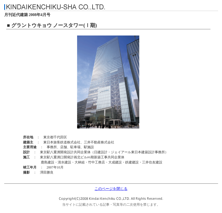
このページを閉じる (111, 189)
